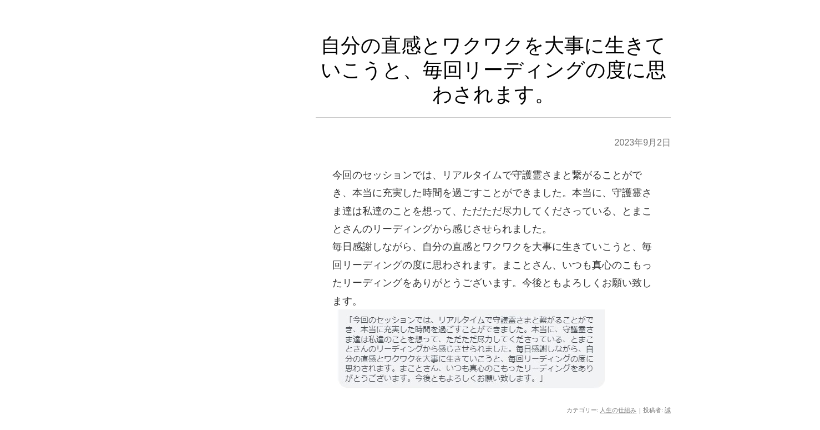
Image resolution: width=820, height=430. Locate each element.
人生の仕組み (618, 410)
